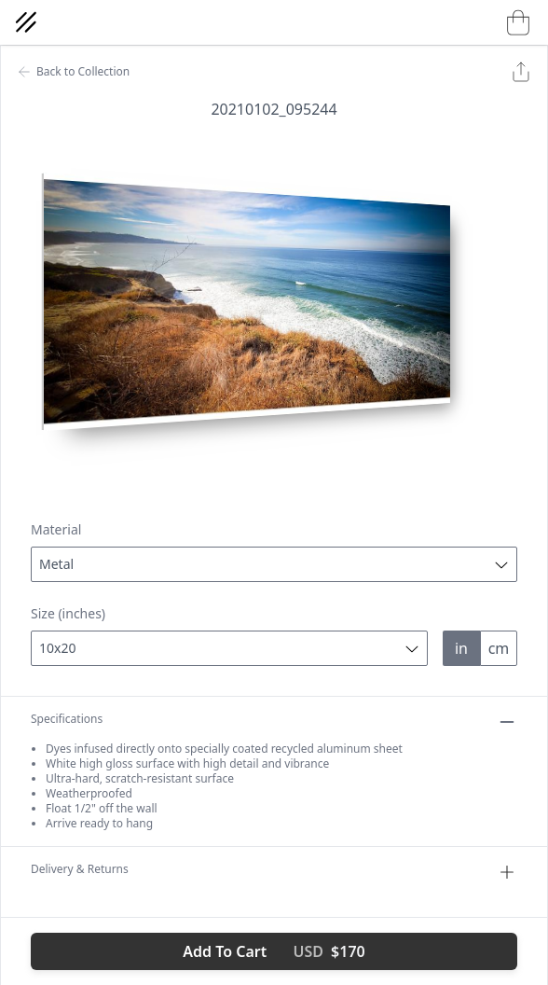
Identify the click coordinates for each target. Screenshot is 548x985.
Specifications (274, 722)
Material (56, 529)
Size (68, 613)
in (461, 648)
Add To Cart (273, 951)
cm (499, 648)
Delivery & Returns (274, 872)
